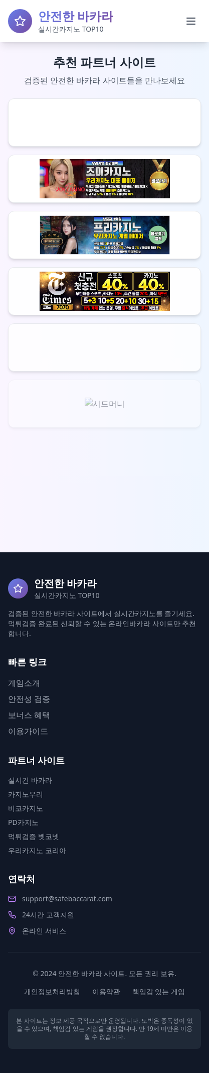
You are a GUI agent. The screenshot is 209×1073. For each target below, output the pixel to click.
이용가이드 (28, 731)
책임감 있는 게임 (158, 991)
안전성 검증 (29, 698)
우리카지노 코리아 (37, 850)
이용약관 (106, 991)
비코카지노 (25, 808)
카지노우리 (25, 794)
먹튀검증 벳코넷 (33, 836)
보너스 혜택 (29, 715)
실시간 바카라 (30, 780)
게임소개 (24, 682)
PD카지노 (23, 822)
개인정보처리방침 (52, 991)
